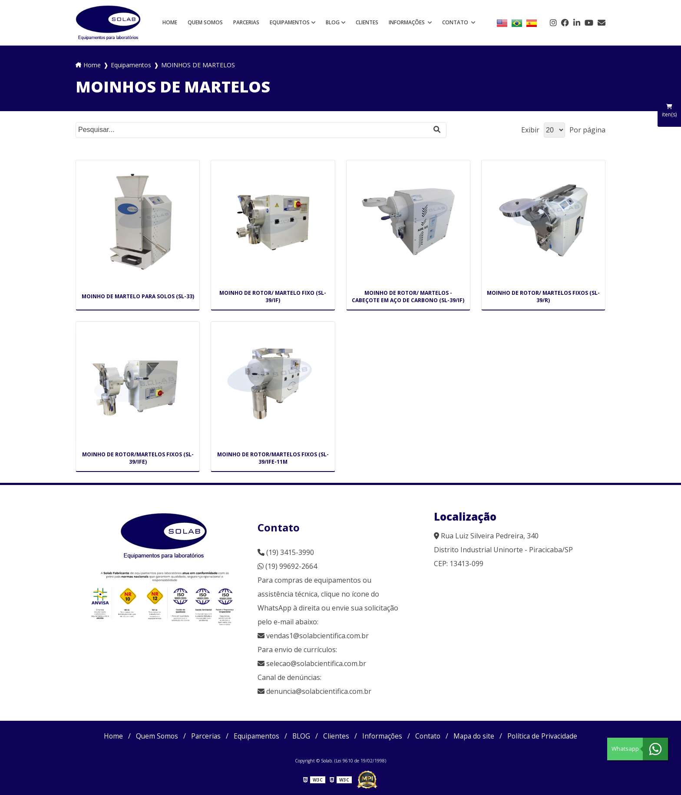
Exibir (530, 130)
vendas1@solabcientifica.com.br (313, 635)
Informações (407, 22)
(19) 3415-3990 (286, 552)
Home (169, 22)
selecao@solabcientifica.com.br (316, 663)
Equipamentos (290, 22)
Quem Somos (205, 22)
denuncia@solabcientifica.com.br (318, 691)
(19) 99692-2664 (287, 566)
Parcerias (246, 22)
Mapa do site (477, 736)
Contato (455, 22)
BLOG (333, 22)
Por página (587, 130)
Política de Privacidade (546, 736)
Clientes (367, 22)
